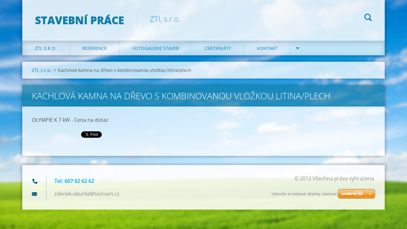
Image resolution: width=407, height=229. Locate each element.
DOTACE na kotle (323, 48)
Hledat (368, 18)
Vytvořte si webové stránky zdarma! (304, 193)
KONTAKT (267, 48)
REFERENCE (94, 48)
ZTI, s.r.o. (46, 48)
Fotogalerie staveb (156, 48)
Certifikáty (218, 48)
